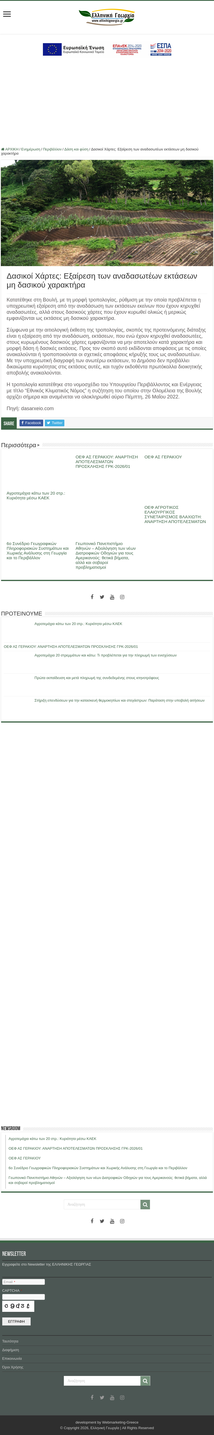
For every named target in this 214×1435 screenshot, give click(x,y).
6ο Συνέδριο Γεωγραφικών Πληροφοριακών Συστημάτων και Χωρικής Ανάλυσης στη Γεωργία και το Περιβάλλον (38, 550)
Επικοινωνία (12, 1358)
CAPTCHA (12, 1290)
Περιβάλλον (52, 149)
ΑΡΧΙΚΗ (10, 149)
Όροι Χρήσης (12, 1367)
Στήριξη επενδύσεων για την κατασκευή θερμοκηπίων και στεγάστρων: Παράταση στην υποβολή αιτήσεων (120, 700)
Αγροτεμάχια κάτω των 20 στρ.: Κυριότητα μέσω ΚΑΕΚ (36, 495)
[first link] (7, 14)
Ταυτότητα (10, 1341)
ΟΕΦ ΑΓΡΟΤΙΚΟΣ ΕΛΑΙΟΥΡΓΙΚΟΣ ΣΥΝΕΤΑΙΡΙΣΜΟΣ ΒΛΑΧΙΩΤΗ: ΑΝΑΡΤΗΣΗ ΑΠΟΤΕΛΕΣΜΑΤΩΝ (175, 514)
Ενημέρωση (30, 149)
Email (9, 1282)
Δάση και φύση (76, 149)
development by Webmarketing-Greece (107, 1422)
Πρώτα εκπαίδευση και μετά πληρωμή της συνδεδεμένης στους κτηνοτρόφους (97, 678)
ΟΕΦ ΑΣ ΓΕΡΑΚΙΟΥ (163, 456)
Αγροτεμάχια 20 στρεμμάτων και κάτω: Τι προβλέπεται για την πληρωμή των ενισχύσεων (106, 655)
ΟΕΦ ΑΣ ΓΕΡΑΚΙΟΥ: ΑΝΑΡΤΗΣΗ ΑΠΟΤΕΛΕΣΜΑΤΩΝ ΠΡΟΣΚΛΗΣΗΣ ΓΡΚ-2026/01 (107, 461)
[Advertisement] (107, 103)
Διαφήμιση (10, 1350)
